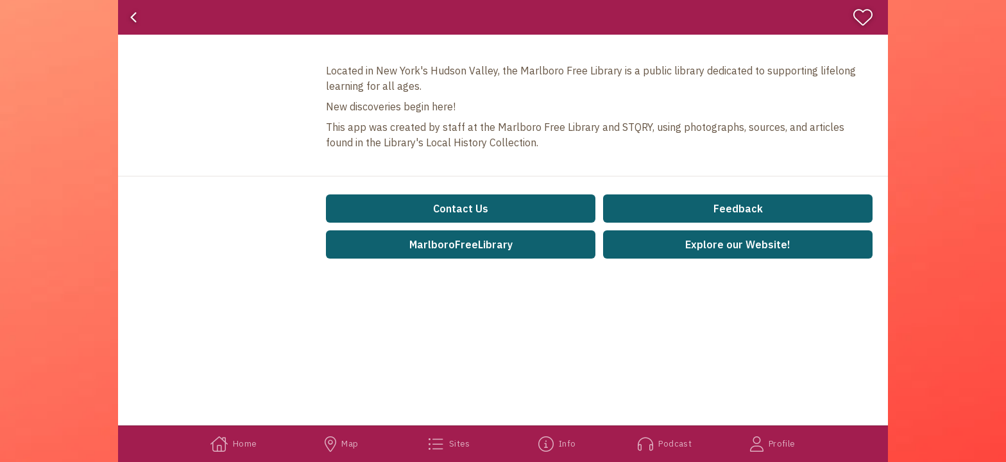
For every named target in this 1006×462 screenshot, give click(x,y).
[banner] (503, 17)
